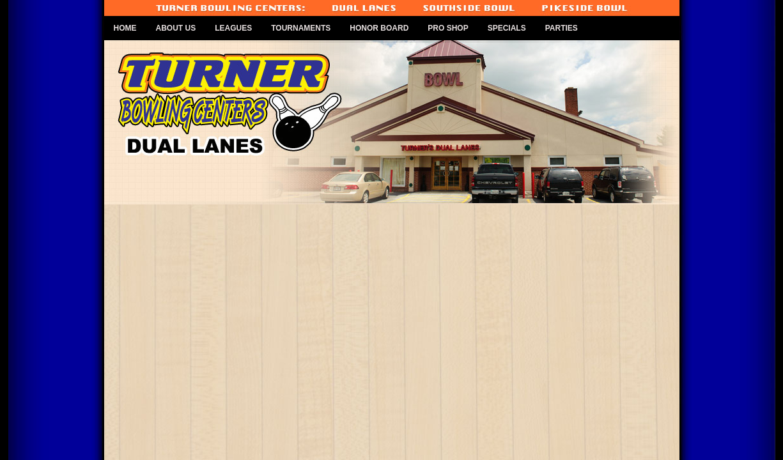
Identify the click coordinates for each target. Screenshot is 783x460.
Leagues (233, 28)
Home (125, 28)
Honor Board (379, 28)
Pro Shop (448, 28)
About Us (176, 28)
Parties (561, 28)
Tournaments (300, 28)
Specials (507, 28)
